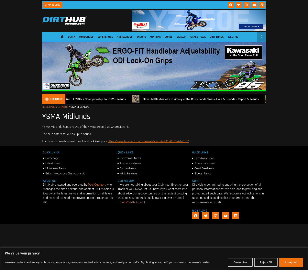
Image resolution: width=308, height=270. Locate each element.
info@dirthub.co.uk (134, 202)
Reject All (266, 262)
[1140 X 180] (199, 30)
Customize (240, 262)
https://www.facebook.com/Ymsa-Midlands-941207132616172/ (148, 141)
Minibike (155, 37)
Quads (168, 37)
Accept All (291, 262)
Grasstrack (198, 37)
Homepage (48, 106)
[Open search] (261, 36)
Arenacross (125, 37)
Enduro (141, 37)
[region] (154, 258)
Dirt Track (217, 37)
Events (62, 106)
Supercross (105, 37)
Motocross (86, 37)
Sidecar (181, 37)
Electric (232, 37)
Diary (71, 37)
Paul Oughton (96, 184)
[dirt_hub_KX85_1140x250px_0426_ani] (154, 90)
